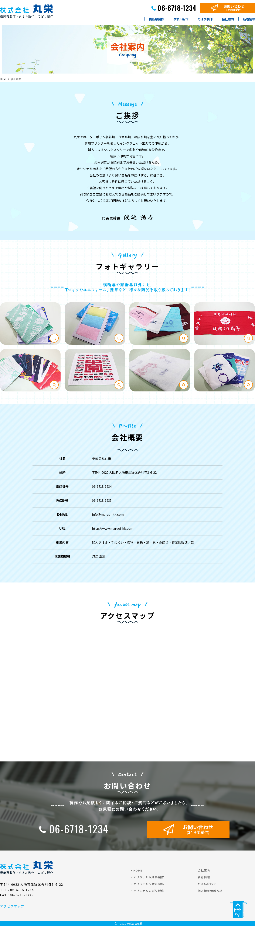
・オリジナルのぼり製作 (147, 891)
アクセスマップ (12, 906)
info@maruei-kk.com (108, 514)
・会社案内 (202, 870)
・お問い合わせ (205, 884)
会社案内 (228, 19)
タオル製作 (180, 19)
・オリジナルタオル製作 (147, 884)
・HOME (136, 870)
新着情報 (249, 19)
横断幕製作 (156, 19)
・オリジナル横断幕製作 (147, 877)
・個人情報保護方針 (208, 891)
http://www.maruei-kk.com (112, 528)
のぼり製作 (204, 19)
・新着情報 (202, 877)
